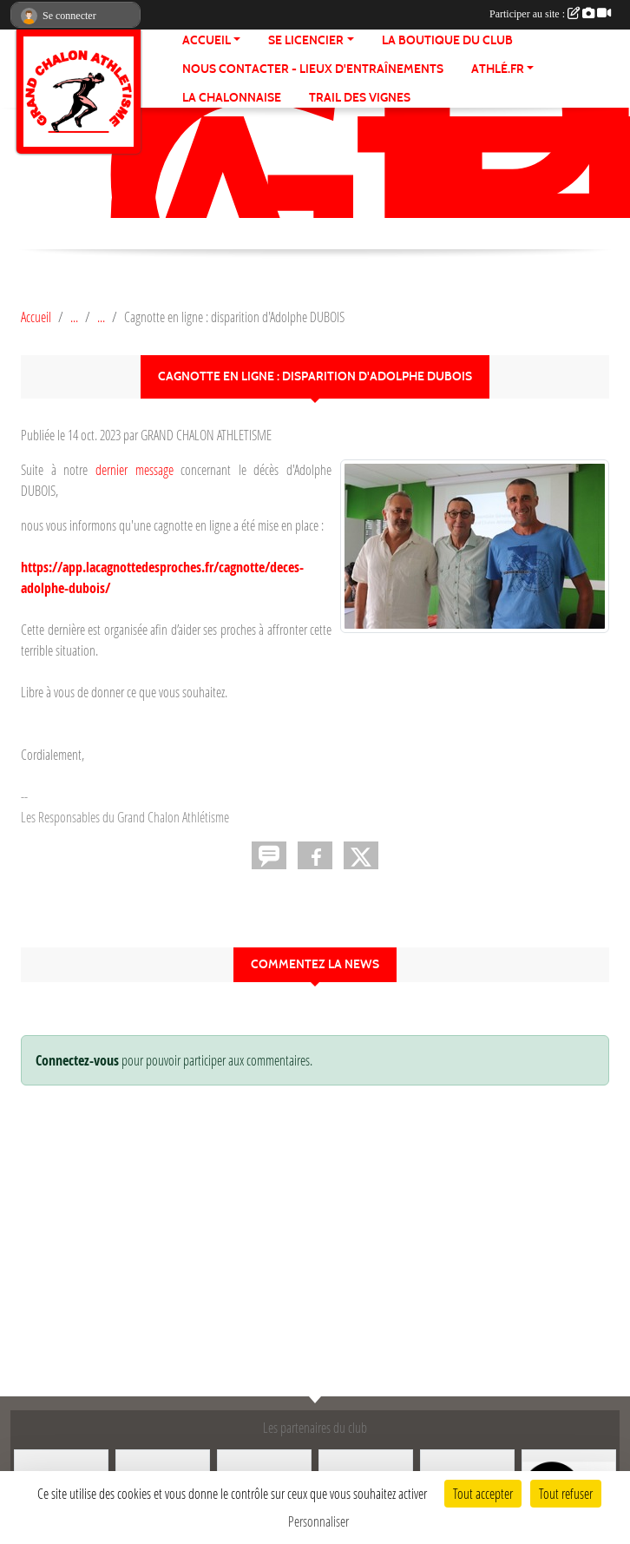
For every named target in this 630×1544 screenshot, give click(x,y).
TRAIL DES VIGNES (359, 97)
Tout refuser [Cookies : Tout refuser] (566, 1493)
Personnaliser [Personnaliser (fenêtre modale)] (318, 1521)
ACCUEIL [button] (206, 40)
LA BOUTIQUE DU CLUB (447, 40)
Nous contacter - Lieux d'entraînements (312, 69)
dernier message (134, 469)
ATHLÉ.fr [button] (497, 69)
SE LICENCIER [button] (306, 40)
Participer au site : (550, 14)
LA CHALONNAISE (231, 97)
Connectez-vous (77, 1060)
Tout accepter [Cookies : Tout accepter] (483, 1493)
